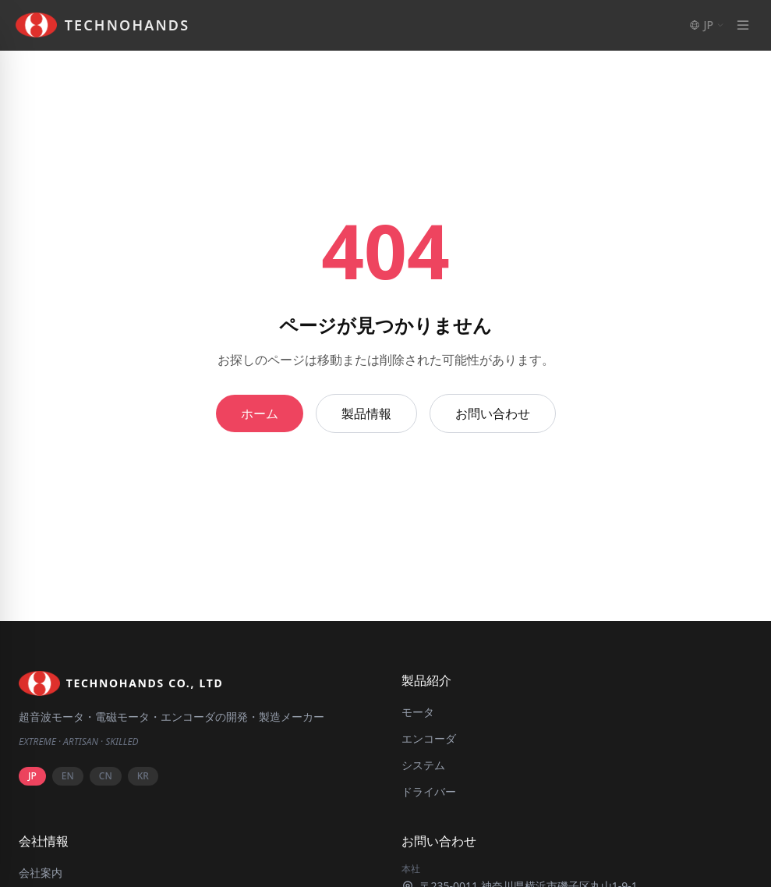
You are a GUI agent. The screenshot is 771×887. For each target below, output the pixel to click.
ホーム (259, 413)
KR (143, 775)
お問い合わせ (492, 413)
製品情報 (366, 413)
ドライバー (428, 791)
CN (105, 775)
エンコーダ (428, 738)
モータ (417, 711)
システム (423, 764)
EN (68, 775)
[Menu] (742, 24)
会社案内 (40, 872)
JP (32, 775)
